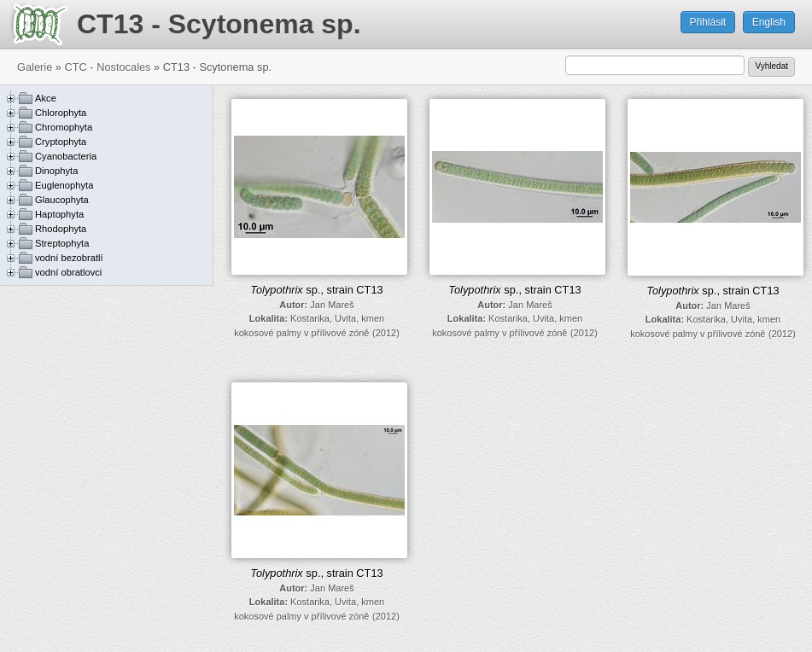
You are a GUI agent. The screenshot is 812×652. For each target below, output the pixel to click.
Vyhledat (771, 66)
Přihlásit (708, 22)
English (769, 22)
